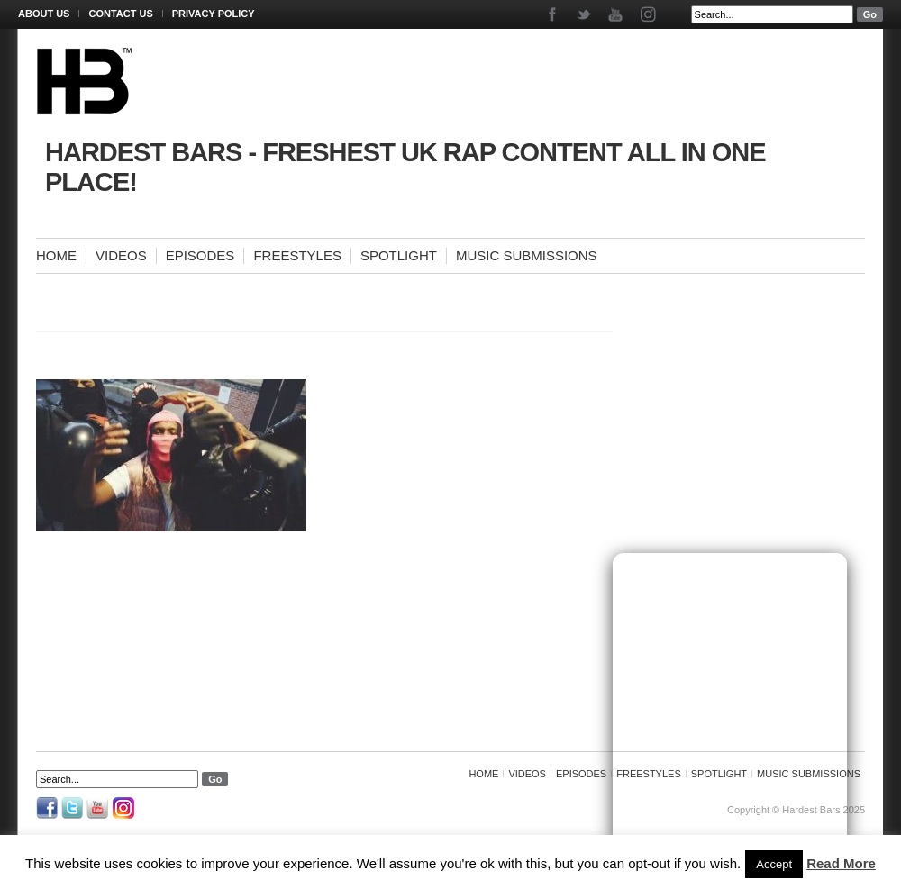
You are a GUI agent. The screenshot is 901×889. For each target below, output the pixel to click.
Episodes (200, 255)
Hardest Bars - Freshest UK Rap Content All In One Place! (405, 167)
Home (56, 255)
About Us (43, 13)
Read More (841, 863)
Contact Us (120, 13)
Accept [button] (774, 864)
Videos (121, 255)
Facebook (553, 14)
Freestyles (297, 255)
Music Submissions (526, 255)
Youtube (617, 14)
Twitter (585, 14)
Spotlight (398, 255)
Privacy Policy (213, 13)
